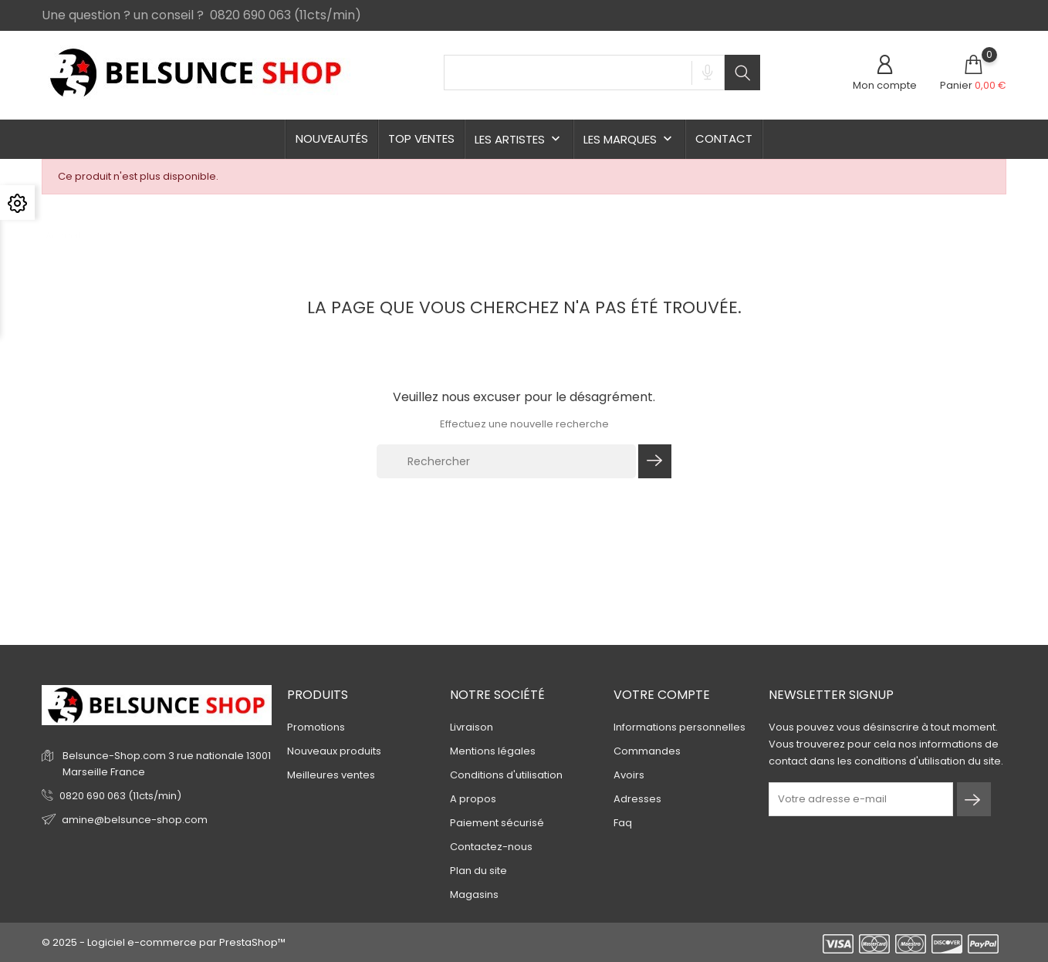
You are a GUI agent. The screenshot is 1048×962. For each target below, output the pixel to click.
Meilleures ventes (331, 775)
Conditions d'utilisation (506, 775)
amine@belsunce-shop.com (135, 819)
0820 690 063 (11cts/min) (120, 795)
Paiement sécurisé (497, 822)
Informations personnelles (679, 727)
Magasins (474, 894)
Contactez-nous (491, 846)
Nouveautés (332, 138)
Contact (723, 138)
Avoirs (629, 775)
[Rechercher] (506, 461)
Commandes (647, 751)
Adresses (637, 799)
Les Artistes (519, 139)
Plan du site (478, 870)
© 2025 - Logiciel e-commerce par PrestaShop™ (164, 942)
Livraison (471, 727)
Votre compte (662, 695)
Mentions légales (493, 751)
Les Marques (629, 139)
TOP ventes (421, 138)
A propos (473, 799)
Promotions (316, 727)
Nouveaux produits (334, 751)
